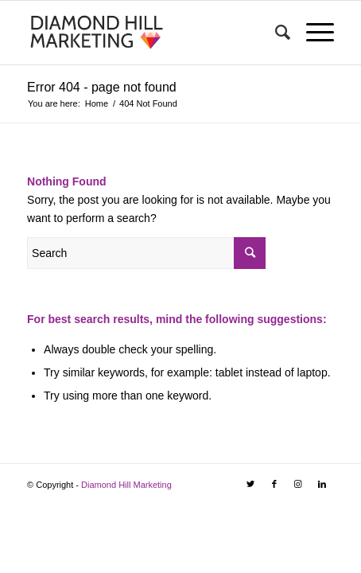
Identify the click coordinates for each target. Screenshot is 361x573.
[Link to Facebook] (274, 484)
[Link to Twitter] (250, 484)
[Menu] (312, 32)
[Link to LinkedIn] (322, 484)
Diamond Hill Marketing (126, 484)
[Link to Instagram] (298, 484)
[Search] (274, 32)
